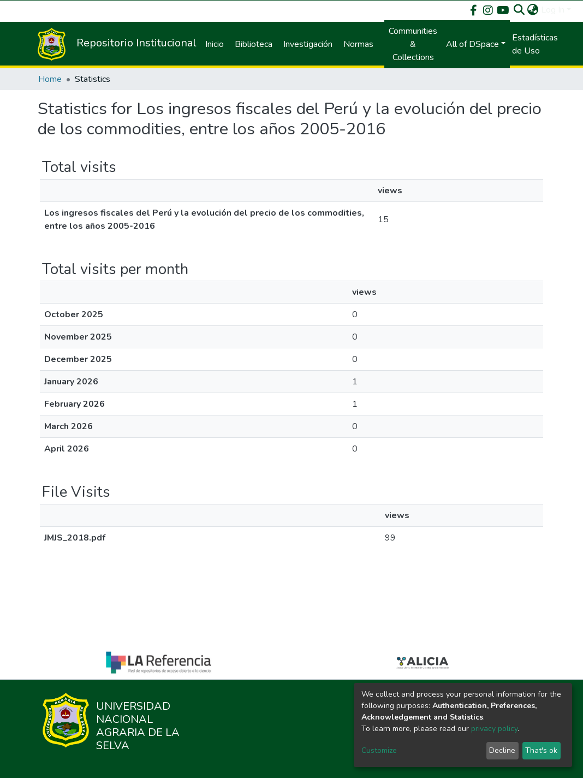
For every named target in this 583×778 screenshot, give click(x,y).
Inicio (214, 44)
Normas (358, 44)
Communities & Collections (413, 44)
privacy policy (494, 728)
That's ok (541, 750)
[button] (533, 9)
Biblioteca (253, 44)
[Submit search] (519, 9)
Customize (379, 750)
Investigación (307, 44)
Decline (502, 750)
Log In (552, 10)
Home (50, 79)
